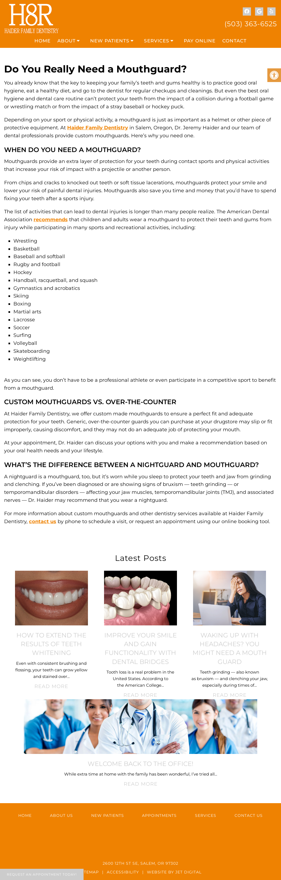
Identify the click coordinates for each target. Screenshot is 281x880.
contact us (42, 521)
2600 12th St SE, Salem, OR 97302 (140, 863)
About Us (61, 815)
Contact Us (249, 815)
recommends (51, 220)
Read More (51, 686)
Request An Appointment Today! (42, 874)
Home (42, 40)
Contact (234, 40)
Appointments (159, 815)
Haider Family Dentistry (97, 128)
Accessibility (123, 872)
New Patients (109, 40)
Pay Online (199, 40)
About (66, 40)
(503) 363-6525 (250, 24)
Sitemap (89, 872)
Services (156, 40)
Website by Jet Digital (174, 872)
